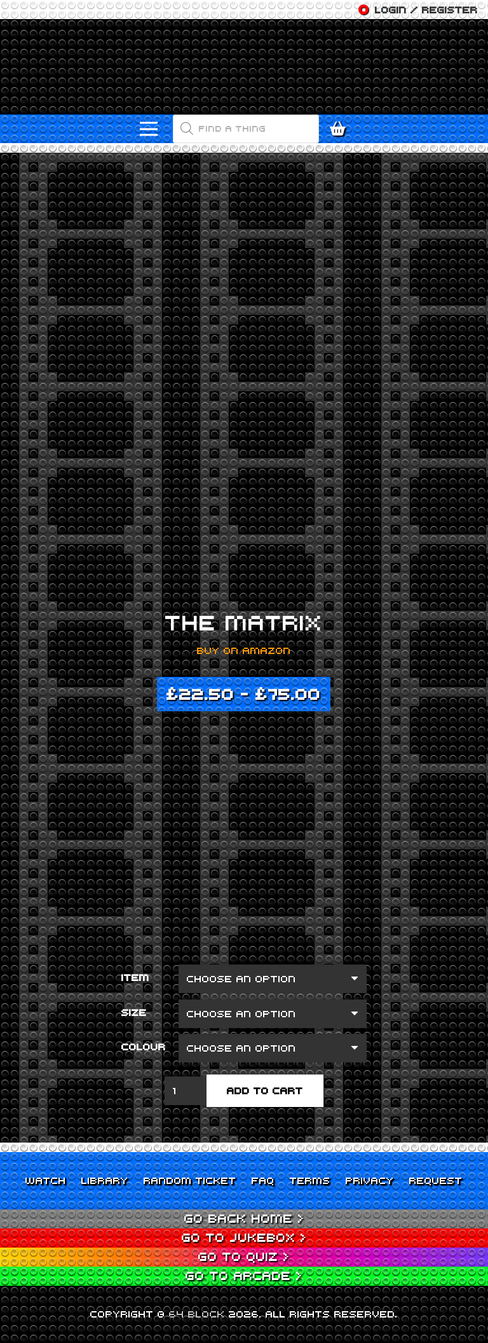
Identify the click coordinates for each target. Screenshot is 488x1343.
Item (135, 977)
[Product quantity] (186, 1090)
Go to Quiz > (244, 1256)
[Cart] (341, 129)
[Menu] (149, 129)
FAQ (263, 1180)
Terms (310, 1180)
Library (104, 1180)
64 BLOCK (197, 1313)
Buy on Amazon (244, 650)
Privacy (370, 1180)
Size (134, 1012)
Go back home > (244, 1218)
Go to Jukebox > (244, 1237)
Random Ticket (190, 1180)
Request (436, 1180)
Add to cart (265, 1090)
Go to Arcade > (244, 1275)
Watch (45, 1180)
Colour (143, 1046)
